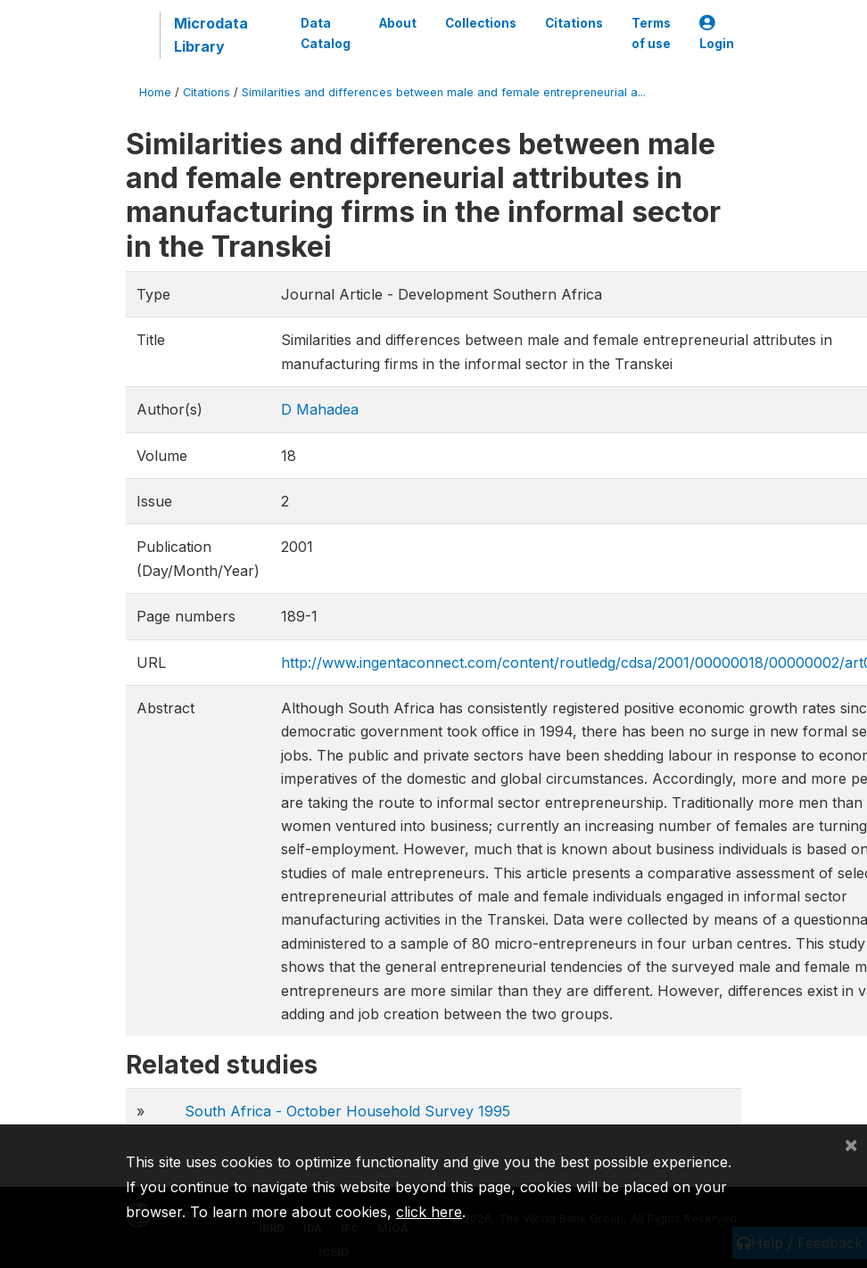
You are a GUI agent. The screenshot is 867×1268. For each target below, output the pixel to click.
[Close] (851, 1144)
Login (716, 33)
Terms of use (651, 33)
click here (429, 1212)
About (398, 23)
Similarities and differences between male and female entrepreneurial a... (444, 92)
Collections (480, 23)
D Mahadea (320, 409)
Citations (574, 23)
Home (155, 92)
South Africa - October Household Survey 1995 (347, 1111)
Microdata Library (211, 34)
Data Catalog (326, 33)
